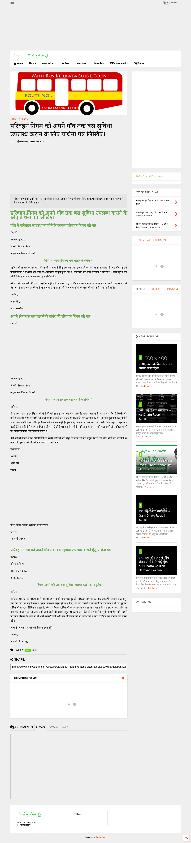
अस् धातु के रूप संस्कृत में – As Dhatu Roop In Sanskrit (155, 414)
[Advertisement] (68, 28)
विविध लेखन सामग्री (119, 63)
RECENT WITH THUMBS (151, 240)
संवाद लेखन (82, 63)
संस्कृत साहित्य (49, 63)
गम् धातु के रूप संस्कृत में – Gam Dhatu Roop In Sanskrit (154, 515)
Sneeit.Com (101, 837)
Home (18, 63)
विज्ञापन (139, 63)
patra (25, 119)
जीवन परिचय (98, 63)
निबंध (32, 63)
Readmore (144, 386)
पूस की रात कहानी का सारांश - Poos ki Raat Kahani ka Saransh (156, 465)
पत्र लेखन (65, 63)
